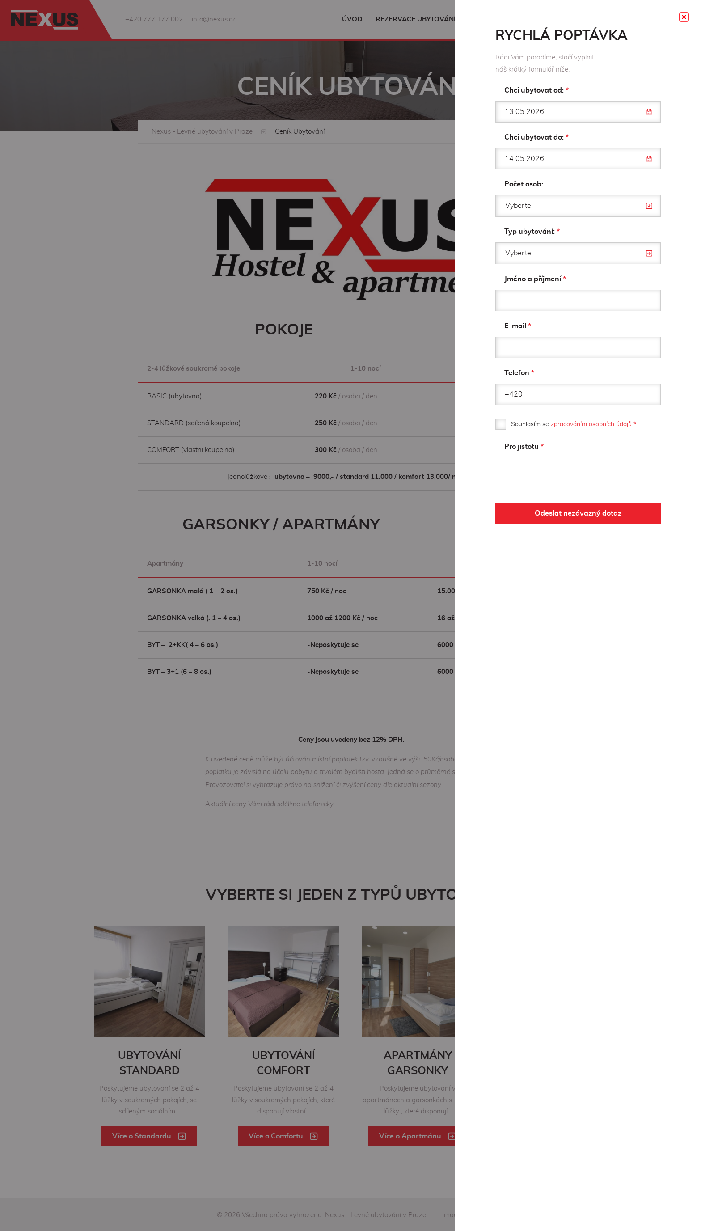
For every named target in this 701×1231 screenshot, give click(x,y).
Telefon (519, 372)
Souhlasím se (573, 424)
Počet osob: (523, 184)
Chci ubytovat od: (536, 90)
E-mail (517, 326)
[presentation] (563, 474)
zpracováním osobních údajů (591, 424)
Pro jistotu (524, 446)
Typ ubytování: (532, 231)
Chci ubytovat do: (536, 137)
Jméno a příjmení (535, 279)
